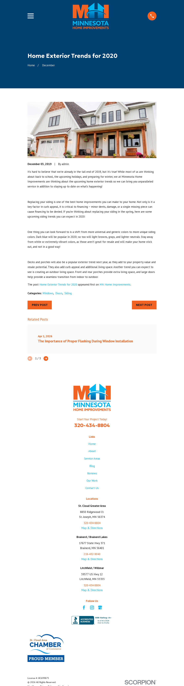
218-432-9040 (92, 554)
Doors (58, 293)
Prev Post (40, 305)
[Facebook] (84, 608)
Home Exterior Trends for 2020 (58, 284)
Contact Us (92, 488)
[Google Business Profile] (100, 608)
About (92, 451)
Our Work (92, 480)
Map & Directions (92, 528)
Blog (92, 466)
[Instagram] (92, 608)
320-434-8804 (92, 425)
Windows (48, 293)
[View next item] (46, 358)
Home (92, 444)
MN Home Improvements (115, 284)
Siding (68, 293)
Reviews (92, 473)
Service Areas (92, 458)
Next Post (144, 305)
